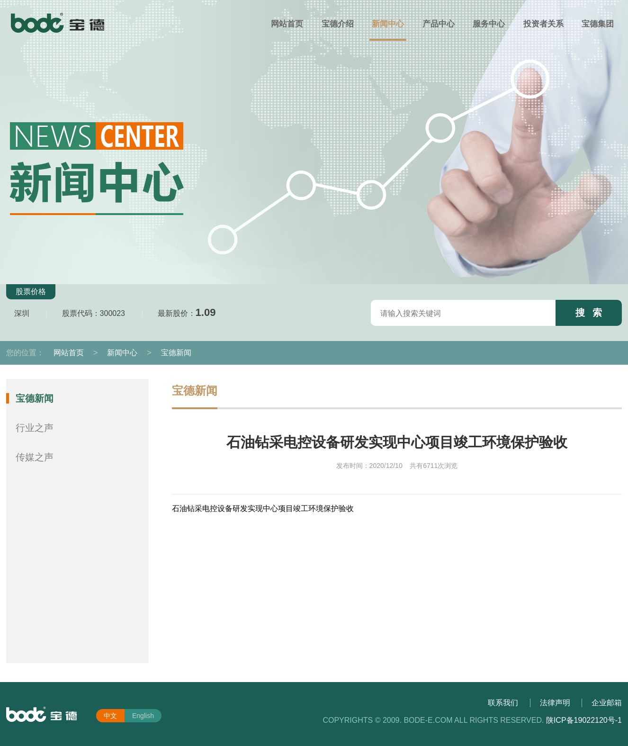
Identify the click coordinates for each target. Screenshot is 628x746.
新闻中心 (388, 23)
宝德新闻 (176, 353)
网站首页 (287, 23)
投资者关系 (543, 23)
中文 (110, 715)
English (143, 715)
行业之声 (35, 427)
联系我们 (503, 703)
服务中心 (489, 23)
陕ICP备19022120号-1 (584, 720)
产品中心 (438, 23)
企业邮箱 (607, 703)
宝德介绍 (338, 23)
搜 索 (588, 312)
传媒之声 (35, 457)
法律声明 (555, 703)
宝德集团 (598, 23)
